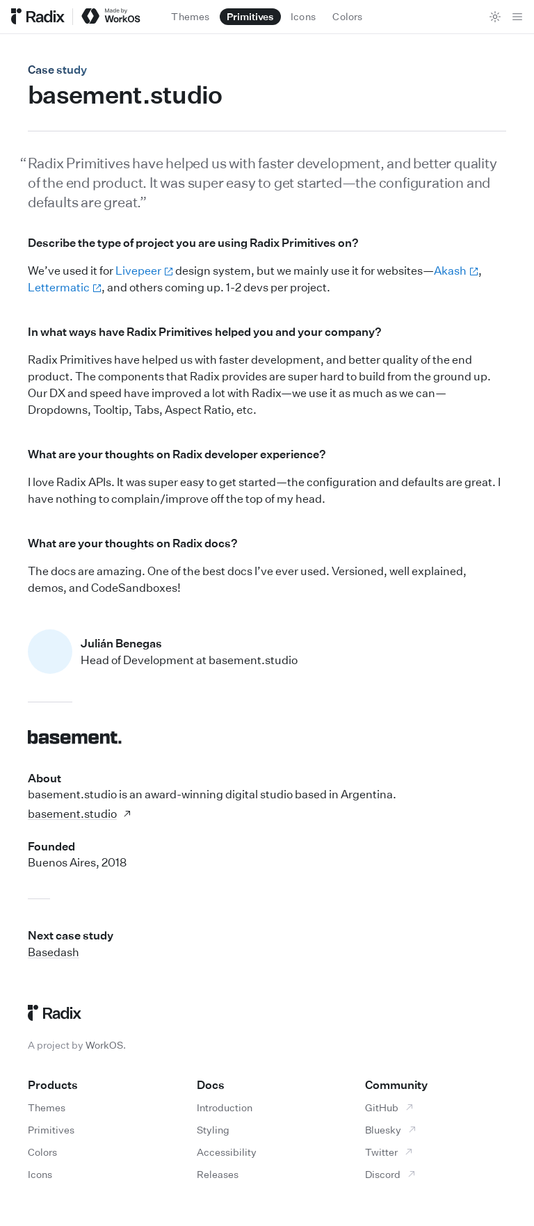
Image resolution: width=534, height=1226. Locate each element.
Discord (390, 1174)
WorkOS (104, 1045)
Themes (46, 1107)
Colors (42, 1152)
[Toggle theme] (495, 17)
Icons (40, 1174)
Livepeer (144, 270)
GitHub (389, 1107)
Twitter (389, 1152)
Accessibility (227, 1152)
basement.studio (80, 814)
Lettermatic (65, 287)
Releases (217, 1174)
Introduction (224, 1107)
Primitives (51, 1130)
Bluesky (391, 1130)
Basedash (53, 952)
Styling (213, 1130)
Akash (456, 270)
